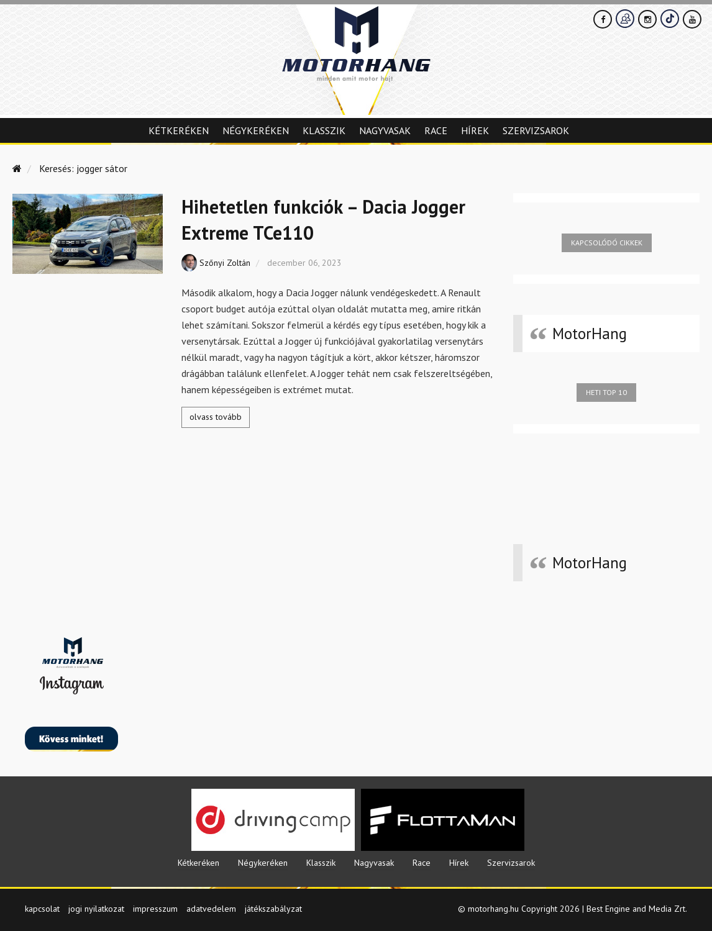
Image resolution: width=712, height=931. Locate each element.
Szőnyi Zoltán (224, 262)
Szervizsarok (536, 130)
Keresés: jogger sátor (83, 168)
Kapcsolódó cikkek (606, 242)
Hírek (475, 130)
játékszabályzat (273, 908)
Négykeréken (255, 130)
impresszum (155, 908)
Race (435, 130)
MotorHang (589, 333)
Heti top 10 (606, 392)
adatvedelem (211, 908)
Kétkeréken (178, 130)
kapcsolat (42, 908)
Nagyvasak (385, 130)
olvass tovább (215, 416)
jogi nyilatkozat (96, 908)
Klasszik (324, 130)
